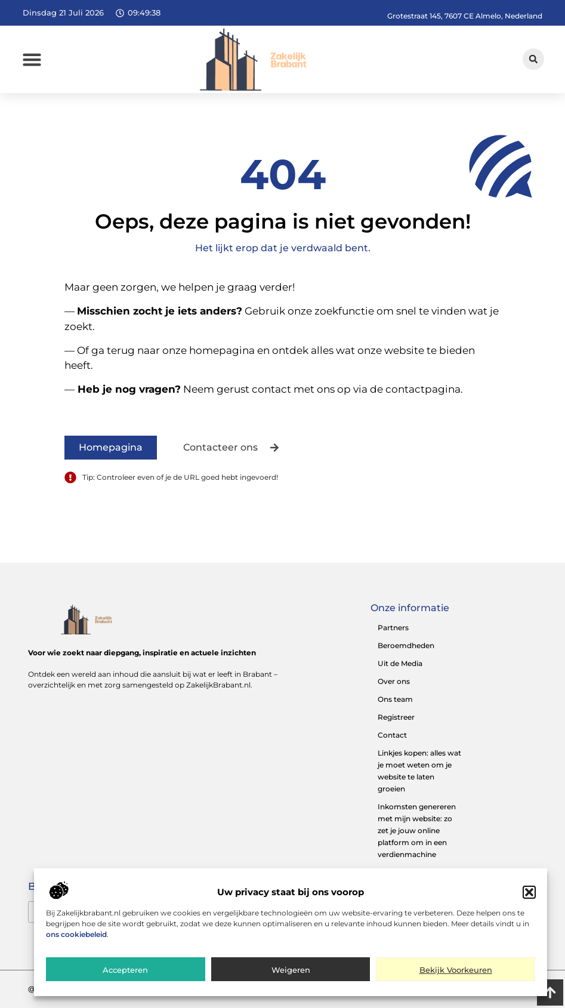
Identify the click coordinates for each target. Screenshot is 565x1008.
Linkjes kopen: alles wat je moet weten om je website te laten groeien (419, 770)
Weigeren (290, 971)
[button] (529, 894)
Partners (393, 627)
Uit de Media (400, 663)
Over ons (394, 681)
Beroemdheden (406, 645)
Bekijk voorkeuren (455, 971)
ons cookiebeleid (76, 935)
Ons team (395, 699)
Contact (392, 734)
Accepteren (125, 971)
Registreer (396, 717)
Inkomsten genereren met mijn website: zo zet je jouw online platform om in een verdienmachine (417, 830)
